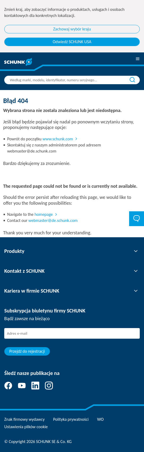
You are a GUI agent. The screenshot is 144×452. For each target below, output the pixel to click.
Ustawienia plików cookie (26, 426)
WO (100, 419)
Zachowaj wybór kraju (72, 29)
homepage (44, 214)
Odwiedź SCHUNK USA (72, 41)
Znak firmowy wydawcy (24, 419)
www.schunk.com (58, 138)
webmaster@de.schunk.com (53, 220)
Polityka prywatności (71, 419)
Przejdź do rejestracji (27, 351)
